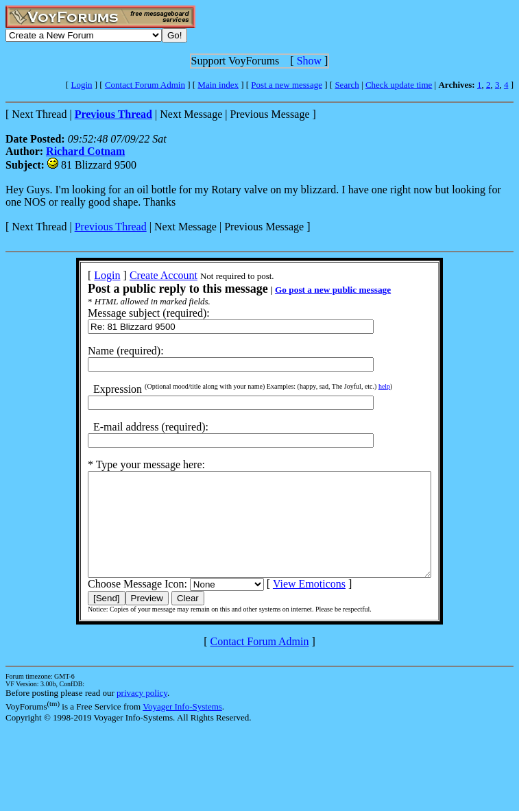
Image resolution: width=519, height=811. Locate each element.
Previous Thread (111, 226)
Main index (218, 85)
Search (347, 85)
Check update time (398, 85)
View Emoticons (288, 604)
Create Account (143, 275)
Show (309, 60)
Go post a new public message (312, 290)
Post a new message (286, 85)
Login (81, 85)
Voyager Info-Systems (182, 727)
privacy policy (142, 713)
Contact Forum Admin (145, 85)
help (364, 386)
